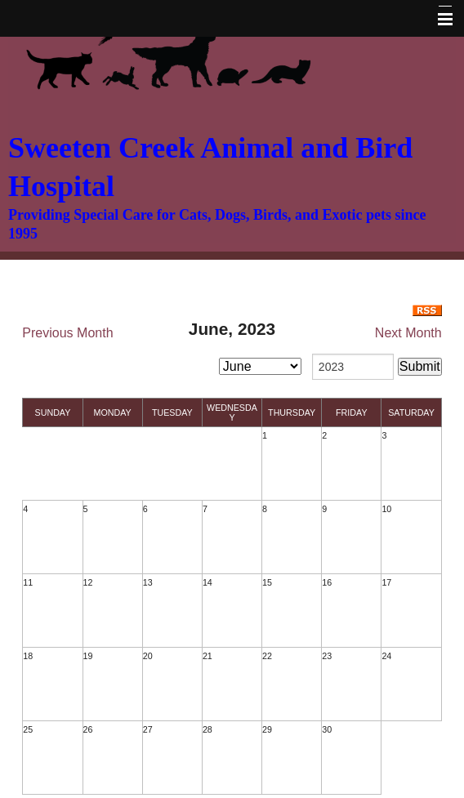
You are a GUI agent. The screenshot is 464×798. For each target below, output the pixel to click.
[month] (260, 366)
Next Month (408, 333)
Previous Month (67, 333)
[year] (353, 367)
